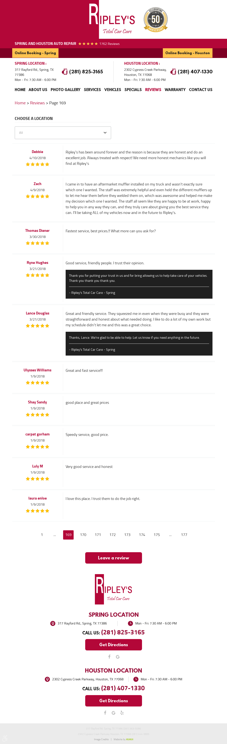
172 (112, 534)
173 (127, 534)
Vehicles (112, 89)
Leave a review (113, 557)
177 (184, 534)
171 (98, 534)
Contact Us (200, 89)
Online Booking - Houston (188, 52)
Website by (123, 739)
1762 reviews (109, 44)
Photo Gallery (65, 89)
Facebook (109, 657)
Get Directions (113, 644)
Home (20, 89)
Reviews (153, 89)
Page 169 (57, 102)
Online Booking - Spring (35, 52)
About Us (38, 89)
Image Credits (101, 739)
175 (157, 534)
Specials (133, 89)
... (54, 534)
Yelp (122, 713)
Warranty (175, 89)
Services (92, 89)
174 (142, 534)
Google (118, 657)
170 (83, 534)
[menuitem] (20, 89)
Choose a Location (34, 119)
